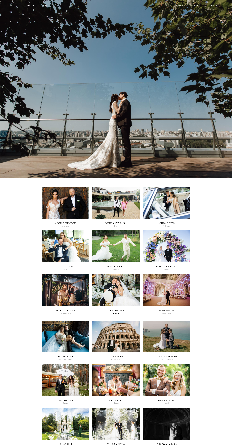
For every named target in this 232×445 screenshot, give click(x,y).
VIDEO (30, 6)
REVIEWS (179, 6)
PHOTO (14, 6)
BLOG (197, 6)
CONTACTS (216, 6)
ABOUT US (49, 6)
